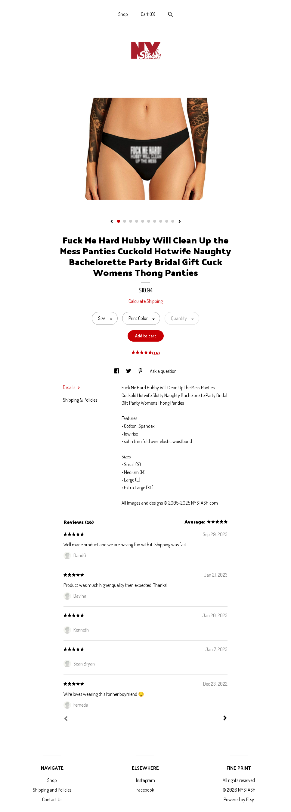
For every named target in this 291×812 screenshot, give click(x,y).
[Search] (170, 15)
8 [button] (160, 221)
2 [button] (124, 221)
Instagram (145, 780)
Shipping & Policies (80, 400)
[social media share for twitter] (129, 371)
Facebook (145, 790)
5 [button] (142, 221)
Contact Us (52, 799)
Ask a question (163, 371)
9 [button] (166, 221)
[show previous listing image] (111, 222)
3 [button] (130, 221)
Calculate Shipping (145, 301)
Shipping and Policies (52, 790)
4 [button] (136, 221)
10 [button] (172, 221)
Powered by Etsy (239, 799)
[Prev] (65, 719)
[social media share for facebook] (117, 371)
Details (71, 387)
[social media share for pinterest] (141, 371)
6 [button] (148, 221)
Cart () (148, 14)
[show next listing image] (179, 222)
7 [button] (154, 221)
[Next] (225, 718)
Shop (123, 14)
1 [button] (118, 221)
